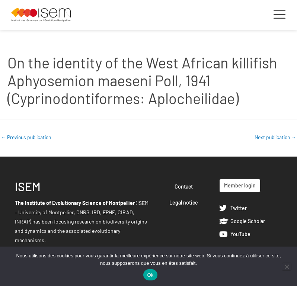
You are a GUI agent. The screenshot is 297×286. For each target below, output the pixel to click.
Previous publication (26, 137)
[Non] (286, 267)
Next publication (275, 137)
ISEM (28, 186)
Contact (184, 186)
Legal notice (183, 202)
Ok (150, 275)
